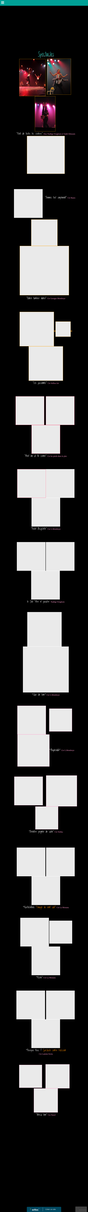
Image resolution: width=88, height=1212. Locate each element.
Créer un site (50, 1209)
